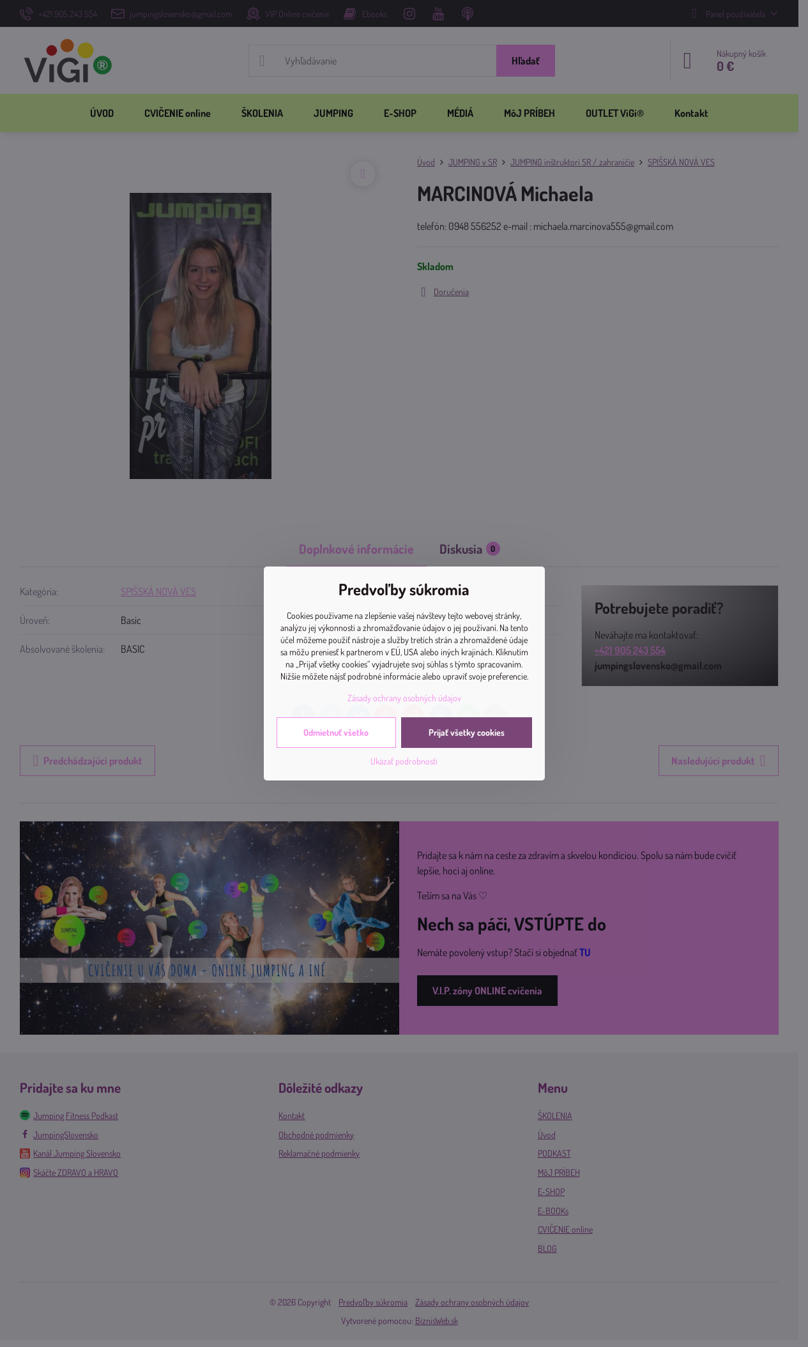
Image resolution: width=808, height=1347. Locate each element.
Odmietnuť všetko (336, 732)
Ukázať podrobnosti (404, 761)
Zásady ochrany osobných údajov (404, 697)
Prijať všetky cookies (467, 732)
